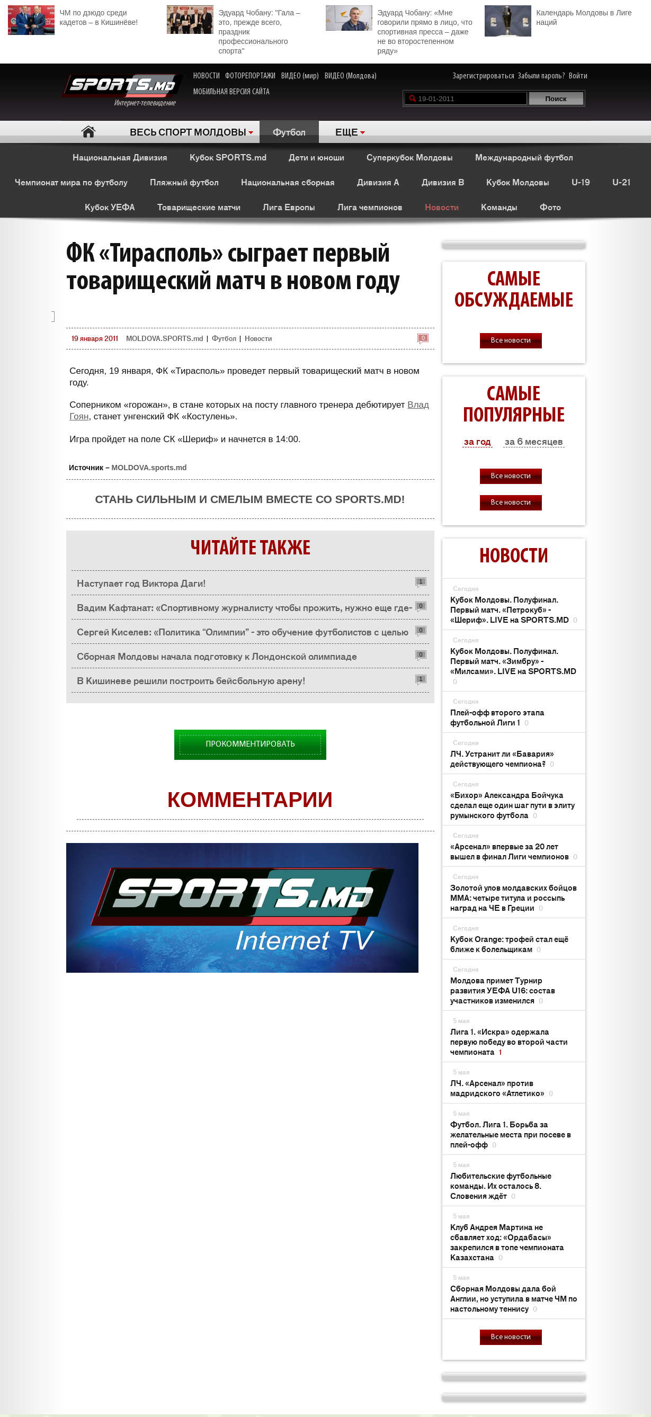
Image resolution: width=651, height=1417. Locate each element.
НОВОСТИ (206, 76)
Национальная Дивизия (120, 157)
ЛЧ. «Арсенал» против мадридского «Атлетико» (501, 1088)
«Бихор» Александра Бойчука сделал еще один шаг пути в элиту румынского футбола (512, 805)
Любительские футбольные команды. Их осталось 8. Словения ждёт (500, 1185)
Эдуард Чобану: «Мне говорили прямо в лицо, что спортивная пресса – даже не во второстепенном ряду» (399, 30)
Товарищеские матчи (198, 206)
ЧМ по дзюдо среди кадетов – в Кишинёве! (73, 16)
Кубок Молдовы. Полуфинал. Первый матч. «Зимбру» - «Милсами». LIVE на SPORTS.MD (513, 665)
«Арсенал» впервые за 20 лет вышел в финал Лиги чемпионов (513, 851)
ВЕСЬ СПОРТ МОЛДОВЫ (188, 131)
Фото (550, 206)
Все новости (511, 341)
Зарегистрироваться (483, 76)
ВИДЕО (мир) (300, 76)
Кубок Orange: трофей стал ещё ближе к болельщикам (509, 944)
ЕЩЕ (346, 131)
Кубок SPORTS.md (228, 157)
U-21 (621, 181)
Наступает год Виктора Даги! (141, 582)
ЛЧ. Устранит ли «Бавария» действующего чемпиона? (502, 758)
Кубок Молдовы (517, 181)
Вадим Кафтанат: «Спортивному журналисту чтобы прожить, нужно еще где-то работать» (244, 609)
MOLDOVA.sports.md (149, 467)
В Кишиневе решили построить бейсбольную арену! (191, 680)
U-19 (581, 181)
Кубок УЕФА (110, 206)
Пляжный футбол (184, 181)
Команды (499, 206)
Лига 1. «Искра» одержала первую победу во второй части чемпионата (509, 1041)
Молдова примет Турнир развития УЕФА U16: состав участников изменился (502, 990)
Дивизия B (443, 181)
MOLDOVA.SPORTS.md (164, 338)
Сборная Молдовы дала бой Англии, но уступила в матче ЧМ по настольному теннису (513, 1298)
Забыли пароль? (541, 76)
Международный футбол (524, 157)
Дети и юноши (316, 157)
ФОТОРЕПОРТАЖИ (250, 76)
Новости (442, 206)
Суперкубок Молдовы (410, 157)
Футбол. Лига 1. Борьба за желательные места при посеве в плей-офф (510, 1134)
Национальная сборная (288, 181)
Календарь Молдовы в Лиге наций (558, 16)
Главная (89, 131)
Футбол (289, 131)
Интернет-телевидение (122, 90)
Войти (578, 76)
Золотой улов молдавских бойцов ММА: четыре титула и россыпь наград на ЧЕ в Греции (513, 897)
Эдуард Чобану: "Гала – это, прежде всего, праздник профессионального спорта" (233, 30)
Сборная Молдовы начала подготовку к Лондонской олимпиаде (217, 655)
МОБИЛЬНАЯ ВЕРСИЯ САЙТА (231, 92)
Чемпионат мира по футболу (71, 181)
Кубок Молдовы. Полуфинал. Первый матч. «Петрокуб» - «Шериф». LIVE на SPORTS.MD (513, 609)
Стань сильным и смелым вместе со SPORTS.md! (250, 499)
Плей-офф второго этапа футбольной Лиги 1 (497, 717)
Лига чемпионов (370, 206)
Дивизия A (378, 181)
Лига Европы (289, 206)
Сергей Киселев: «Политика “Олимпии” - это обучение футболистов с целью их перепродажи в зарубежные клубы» (242, 634)
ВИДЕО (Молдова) (351, 76)
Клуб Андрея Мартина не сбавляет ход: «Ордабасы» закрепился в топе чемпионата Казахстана (507, 1242)
